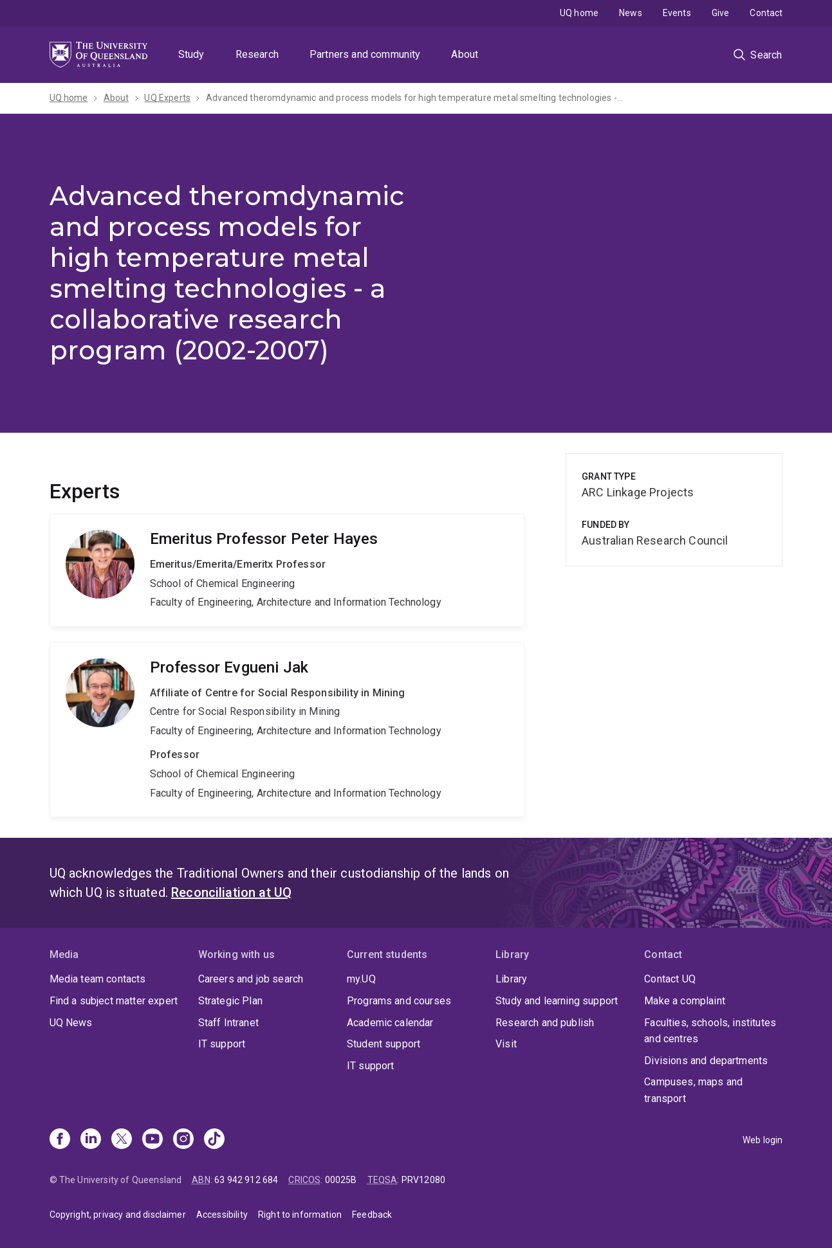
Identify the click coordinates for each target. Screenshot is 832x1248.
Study (191, 54)
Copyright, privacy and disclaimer (118, 1214)
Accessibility (222, 1214)
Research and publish (544, 1023)
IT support (222, 1044)
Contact (766, 13)
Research (257, 54)
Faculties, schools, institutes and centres (710, 1031)
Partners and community (365, 54)
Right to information (300, 1214)
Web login (762, 1140)
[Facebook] (60, 1140)
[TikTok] (214, 1140)
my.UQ (361, 979)
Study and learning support (556, 1001)
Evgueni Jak (287, 730)
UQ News (71, 1023)
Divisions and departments (706, 1060)
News (630, 13)
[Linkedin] (90, 1140)
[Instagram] (183, 1140)
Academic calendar (390, 1023)
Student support (383, 1044)
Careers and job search (251, 979)
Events (677, 13)
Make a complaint (684, 1001)
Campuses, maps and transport (693, 1090)
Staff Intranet (228, 1023)
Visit (506, 1044)
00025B (341, 1180)
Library (511, 979)
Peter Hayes (287, 570)
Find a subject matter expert (114, 1001)
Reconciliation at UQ (231, 892)
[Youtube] (152, 1140)
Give (721, 13)
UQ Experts (167, 98)
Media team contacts (98, 979)
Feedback (372, 1214)
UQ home (579, 13)
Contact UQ (670, 979)
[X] (121, 1140)
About (464, 54)
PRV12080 (423, 1180)
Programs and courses (399, 1001)
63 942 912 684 (246, 1180)
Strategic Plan (230, 1001)
